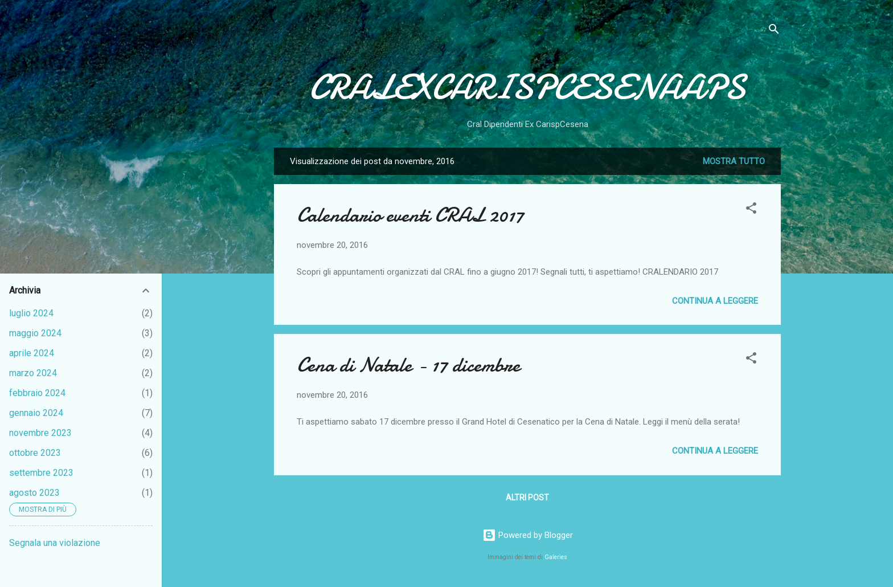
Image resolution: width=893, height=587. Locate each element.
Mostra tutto (734, 161)
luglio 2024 (31, 313)
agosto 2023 (34, 492)
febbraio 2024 (37, 393)
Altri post (527, 497)
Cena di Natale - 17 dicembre (408, 365)
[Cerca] (774, 31)
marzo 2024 (33, 373)
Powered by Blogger (527, 535)
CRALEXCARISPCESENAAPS (527, 87)
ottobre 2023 (35, 452)
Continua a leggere (715, 301)
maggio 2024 (35, 333)
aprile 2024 (31, 353)
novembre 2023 (40, 432)
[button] (751, 210)
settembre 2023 (41, 472)
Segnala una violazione (54, 542)
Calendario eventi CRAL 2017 (410, 215)
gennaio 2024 (36, 412)
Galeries (555, 557)
